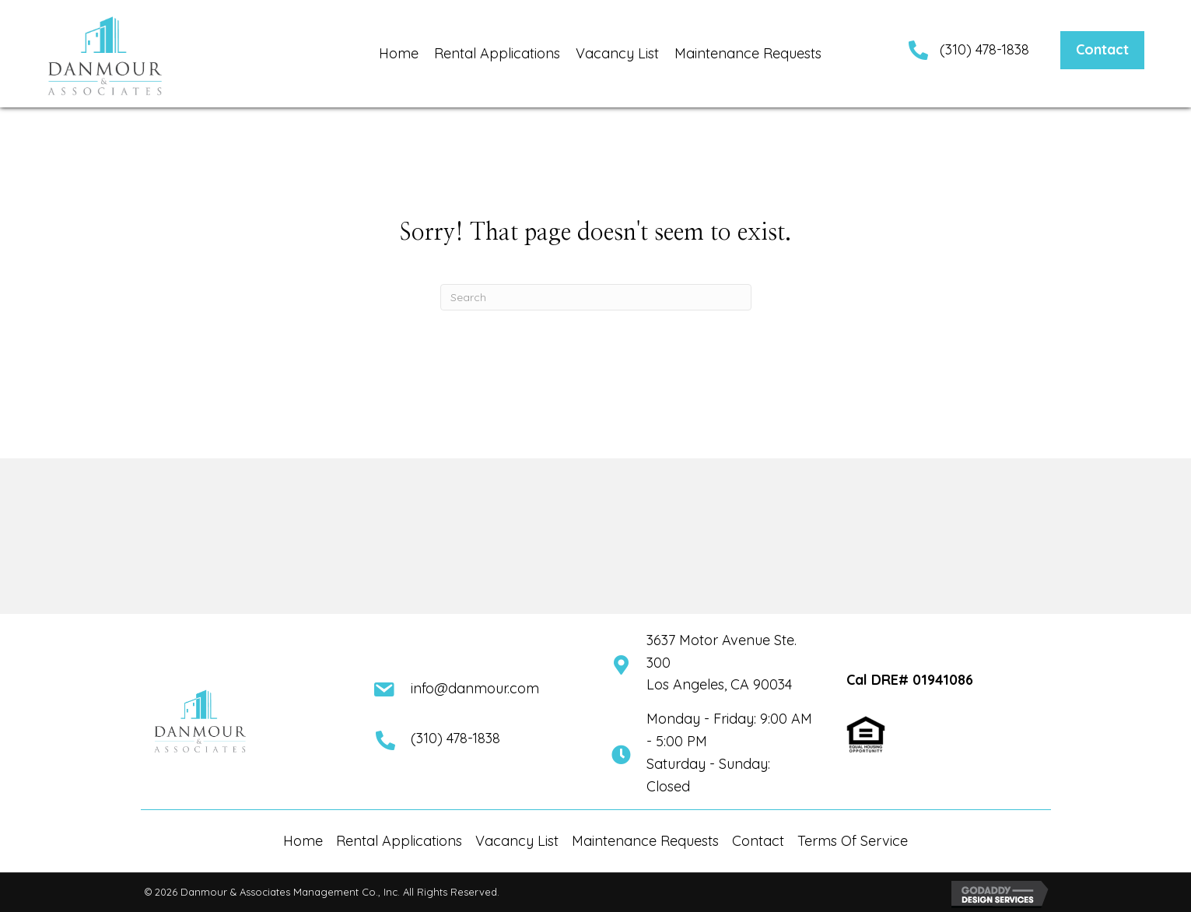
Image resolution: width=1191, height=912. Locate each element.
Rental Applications (399, 841)
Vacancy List (517, 841)
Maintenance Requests (645, 841)
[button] (1102, 50)
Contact (758, 841)
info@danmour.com (475, 688)
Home (303, 841)
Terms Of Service (852, 841)
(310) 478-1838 (984, 49)
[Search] (595, 297)
